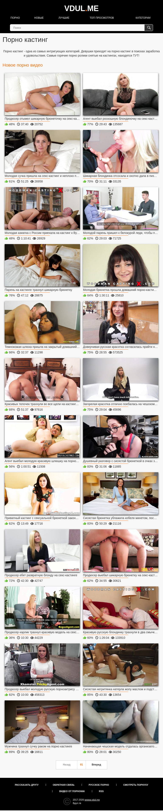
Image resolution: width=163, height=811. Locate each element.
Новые (39, 17)
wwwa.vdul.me (92, 799)
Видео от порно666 (72, 791)
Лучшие (64, 17)
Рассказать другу (27, 785)
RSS (101, 791)
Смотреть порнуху (135, 785)
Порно (15, 17)
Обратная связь (63, 785)
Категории (143, 17)
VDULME (81, 8)
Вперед (96, 764)
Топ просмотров (102, 17)
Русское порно (99, 785)
